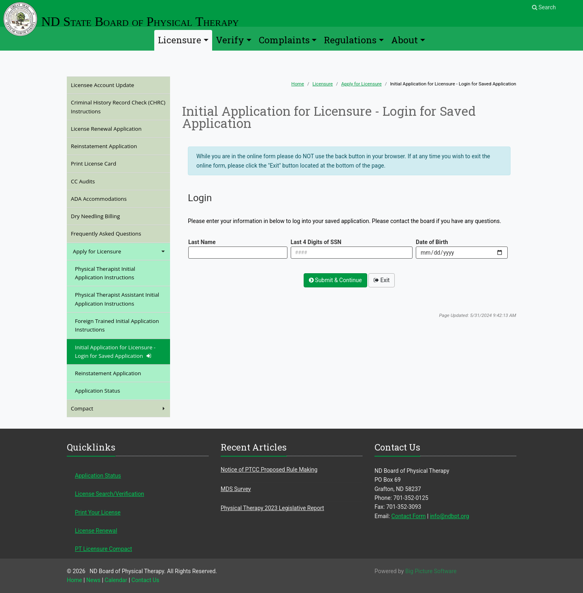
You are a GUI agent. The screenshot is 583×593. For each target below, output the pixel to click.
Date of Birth (432, 242)
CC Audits (94, 181)
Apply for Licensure (361, 84)
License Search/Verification (109, 494)
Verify (230, 40)
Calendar (116, 580)
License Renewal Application (117, 128)
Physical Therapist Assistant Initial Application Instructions (117, 299)
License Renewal (96, 530)
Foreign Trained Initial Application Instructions (117, 325)
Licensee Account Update (113, 85)
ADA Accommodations (109, 198)
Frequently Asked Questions (117, 233)
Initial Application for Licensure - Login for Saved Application (115, 351)
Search (544, 7)
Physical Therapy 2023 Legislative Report (272, 508)
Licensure (179, 40)
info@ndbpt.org (449, 516)
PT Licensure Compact (103, 549)
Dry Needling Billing (106, 216)
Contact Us (146, 580)
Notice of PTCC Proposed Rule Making (269, 469)
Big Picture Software (431, 571)
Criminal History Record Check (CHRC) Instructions (118, 107)
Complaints (284, 40)
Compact (118, 408)
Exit (381, 280)
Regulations (350, 40)
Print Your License (98, 512)
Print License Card (104, 163)
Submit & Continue (335, 280)
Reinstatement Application (115, 146)
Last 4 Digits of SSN (316, 242)
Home (298, 84)
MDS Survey (236, 489)
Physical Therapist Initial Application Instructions (105, 273)
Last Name (202, 242)
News (93, 580)
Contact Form (409, 516)
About (404, 40)
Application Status (97, 390)
